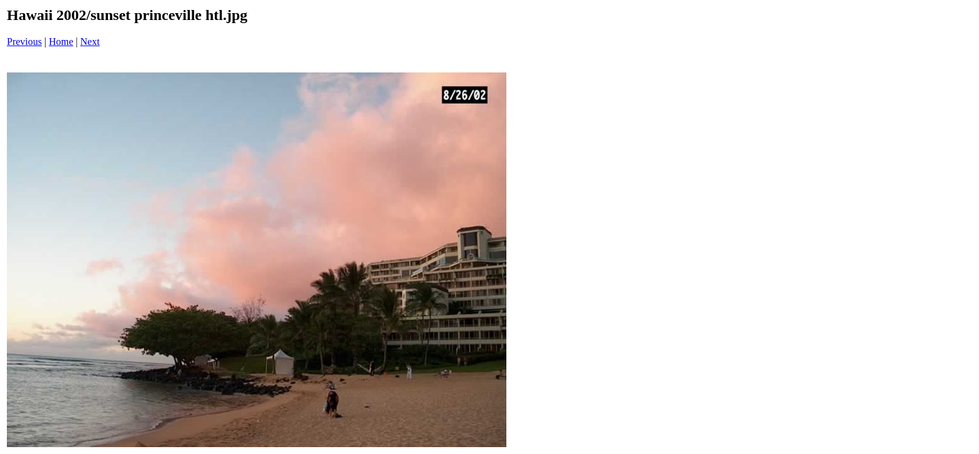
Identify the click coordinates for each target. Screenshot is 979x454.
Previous (24, 41)
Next (90, 41)
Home (61, 41)
